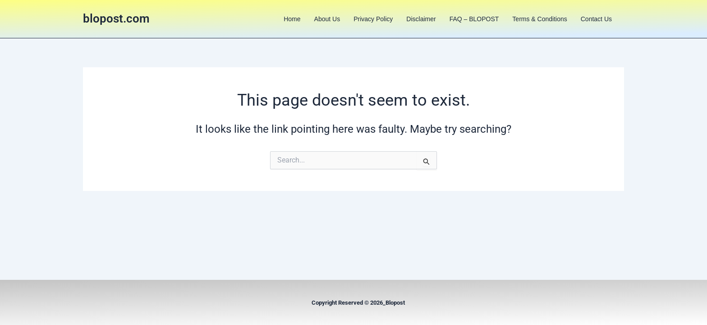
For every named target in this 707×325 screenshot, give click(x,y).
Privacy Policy (373, 19)
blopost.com (116, 18)
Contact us (596, 19)
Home (292, 19)
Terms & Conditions (539, 19)
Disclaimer (421, 19)
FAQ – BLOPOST (474, 19)
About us (327, 19)
